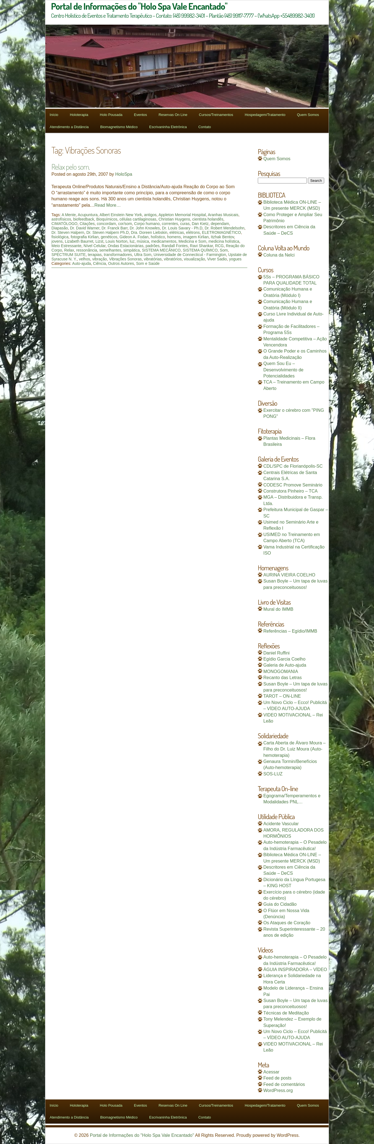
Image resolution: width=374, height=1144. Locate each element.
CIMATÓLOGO (64, 223)
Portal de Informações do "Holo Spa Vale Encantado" (142, 1135)
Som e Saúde (148, 263)
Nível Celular (94, 246)
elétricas (177, 232)
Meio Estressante (66, 246)
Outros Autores (121, 263)
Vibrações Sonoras (125, 259)
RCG (219, 246)
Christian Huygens (174, 219)
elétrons (193, 232)
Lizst (99, 241)
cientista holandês (207, 219)
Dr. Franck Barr (115, 228)
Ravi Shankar (201, 246)
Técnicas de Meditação (286, 1013)
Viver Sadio (217, 259)
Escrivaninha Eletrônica (168, 127)
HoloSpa (123, 174)
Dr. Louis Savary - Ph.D (182, 228)
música (143, 241)
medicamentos (163, 241)
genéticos (109, 237)
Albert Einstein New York (121, 215)
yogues (235, 259)
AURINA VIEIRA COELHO (289, 575)
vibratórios (173, 259)
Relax (69, 250)
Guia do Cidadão (280, 904)
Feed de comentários (284, 1084)
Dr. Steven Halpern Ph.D (107, 232)
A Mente (69, 215)
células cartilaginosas (138, 219)
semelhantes (110, 250)
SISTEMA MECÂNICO (161, 250)
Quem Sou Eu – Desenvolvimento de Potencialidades (283, 369)
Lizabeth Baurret (79, 241)
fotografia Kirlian (84, 237)
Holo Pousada (111, 115)
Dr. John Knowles (145, 228)
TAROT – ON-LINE (282, 696)
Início (54, 115)
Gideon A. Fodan (134, 237)
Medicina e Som (192, 241)
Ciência (99, 263)
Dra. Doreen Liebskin (149, 232)
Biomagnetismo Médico (118, 127)
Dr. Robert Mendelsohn (225, 228)
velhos (84, 259)
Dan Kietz (200, 223)
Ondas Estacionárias (125, 246)
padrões (153, 246)
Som (224, 250)
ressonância (86, 250)
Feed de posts (277, 1078)
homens (174, 237)
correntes (170, 223)
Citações (87, 223)
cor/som (125, 223)
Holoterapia (79, 115)
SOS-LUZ (272, 774)
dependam (220, 223)
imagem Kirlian (196, 237)
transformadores (118, 254)
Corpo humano (147, 223)
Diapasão (59, 228)
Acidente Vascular (281, 823)
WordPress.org (278, 1090)
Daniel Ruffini (276, 653)
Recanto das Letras (282, 677)
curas (184, 223)
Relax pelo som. (70, 166)
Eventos (140, 115)
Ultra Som (142, 254)
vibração (99, 259)
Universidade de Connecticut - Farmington (190, 254)
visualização (194, 259)
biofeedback (83, 219)
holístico (158, 237)
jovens (57, 241)
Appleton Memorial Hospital (182, 215)
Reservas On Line (173, 115)
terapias (95, 254)
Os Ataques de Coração (286, 922)
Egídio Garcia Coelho (284, 659)
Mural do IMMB (278, 609)
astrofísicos (61, 219)
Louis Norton (116, 241)
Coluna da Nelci (279, 255)
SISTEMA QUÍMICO (200, 250)
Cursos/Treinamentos (216, 115)
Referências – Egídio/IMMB (290, 631)
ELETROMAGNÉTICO (221, 232)
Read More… (107, 205)
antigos (150, 215)
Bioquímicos (106, 219)
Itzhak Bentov (222, 237)
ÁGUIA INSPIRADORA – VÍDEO (295, 969)
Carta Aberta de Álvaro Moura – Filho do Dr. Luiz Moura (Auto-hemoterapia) (294, 749)
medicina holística (223, 241)
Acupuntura (88, 215)
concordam (106, 223)
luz (132, 241)
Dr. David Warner (84, 228)
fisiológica (59, 237)
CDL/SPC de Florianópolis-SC (293, 466)
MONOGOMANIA (280, 671)
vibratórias (153, 259)
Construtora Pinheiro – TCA (290, 491)
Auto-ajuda (81, 263)
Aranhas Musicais (223, 215)
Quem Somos (308, 115)
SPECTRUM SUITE (68, 254)
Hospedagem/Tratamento (265, 115)
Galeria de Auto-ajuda (284, 665)
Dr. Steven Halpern (67, 232)
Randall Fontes (175, 246)
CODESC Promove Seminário (292, 485)
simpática (131, 250)
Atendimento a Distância (69, 127)
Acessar (271, 1072)
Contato (204, 127)
